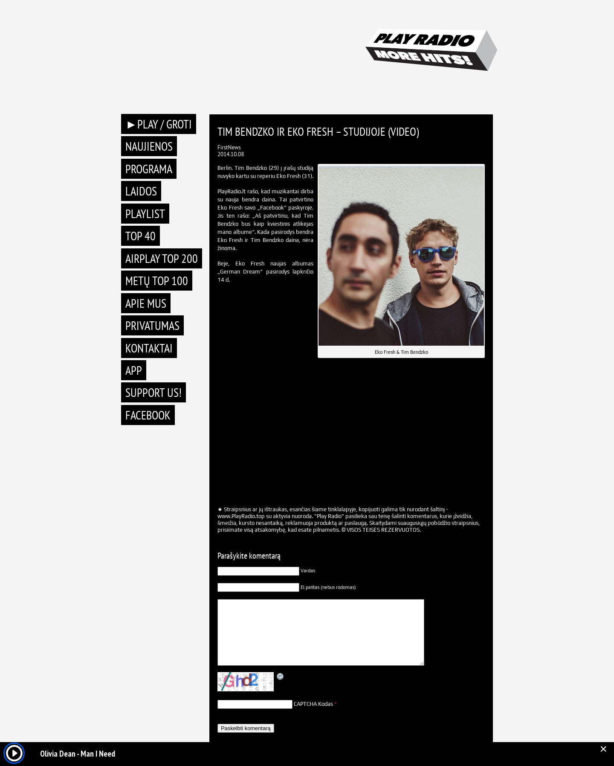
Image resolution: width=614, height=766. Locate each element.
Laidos (141, 191)
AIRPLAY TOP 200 (161, 258)
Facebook (148, 415)
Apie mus (145, 303)
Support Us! (153, 392)
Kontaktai (149, 348)
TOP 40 (140, 236)
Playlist (145, 213)
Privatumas (152, 325)
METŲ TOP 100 (156, 280)
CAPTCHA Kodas (313, 704)
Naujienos (149, 146)
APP (133, 370)
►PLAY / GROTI (158, 124)
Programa (148, 169)
